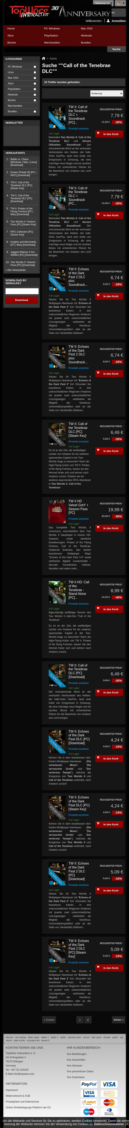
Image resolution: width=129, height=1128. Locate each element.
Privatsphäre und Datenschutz (22, 1101)
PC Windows (57, 29)
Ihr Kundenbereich (83, 1047)
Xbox (20, 36)
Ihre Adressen (74, 1065)
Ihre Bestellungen (76, 1054)
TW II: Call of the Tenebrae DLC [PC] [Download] (77, 671)
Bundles (94, 43)
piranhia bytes (74, 1037)
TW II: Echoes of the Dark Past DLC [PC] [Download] (78, 737)
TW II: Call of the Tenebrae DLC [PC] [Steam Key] (77, 429)
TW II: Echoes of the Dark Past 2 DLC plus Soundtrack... (78, 276)
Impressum (12, 1090)
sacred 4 (45, 1040)
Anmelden (116, 20)
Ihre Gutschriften (76, 1059)
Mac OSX (94, 29)
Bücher (20, 43)
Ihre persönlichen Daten (80, 1071)
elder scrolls (19, 1040)
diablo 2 (54, 1037)
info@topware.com (24, 1073)
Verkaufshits (15, 153)
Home (11, 28)
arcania (106, 1037)
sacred (86, 1037)
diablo (63, 1037)
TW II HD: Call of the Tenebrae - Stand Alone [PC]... (78, 589)
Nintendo (94, 36)
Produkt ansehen (78, 128)
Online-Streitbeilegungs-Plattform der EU (28, 1107)
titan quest (96, 1037)
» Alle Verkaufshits (15, 270)
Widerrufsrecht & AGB (18, 1095)
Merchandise (52, 42)
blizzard (9, 1037)
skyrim (9, 1040)
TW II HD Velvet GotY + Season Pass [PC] (78, 506)
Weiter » (119, 1019)
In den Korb (107, 134)
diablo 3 (45, 1037)
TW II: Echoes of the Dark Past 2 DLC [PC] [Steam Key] (78, 948)
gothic (115, 1037)
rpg (121, 1037)
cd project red (33, 1040)
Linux (11, 72)
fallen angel (33, 1037)
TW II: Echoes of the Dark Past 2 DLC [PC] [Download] (78, 871)
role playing (20, 1037)
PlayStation (57, 36)
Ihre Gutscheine (76, 1077)
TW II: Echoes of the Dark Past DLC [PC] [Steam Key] (78, 803)
